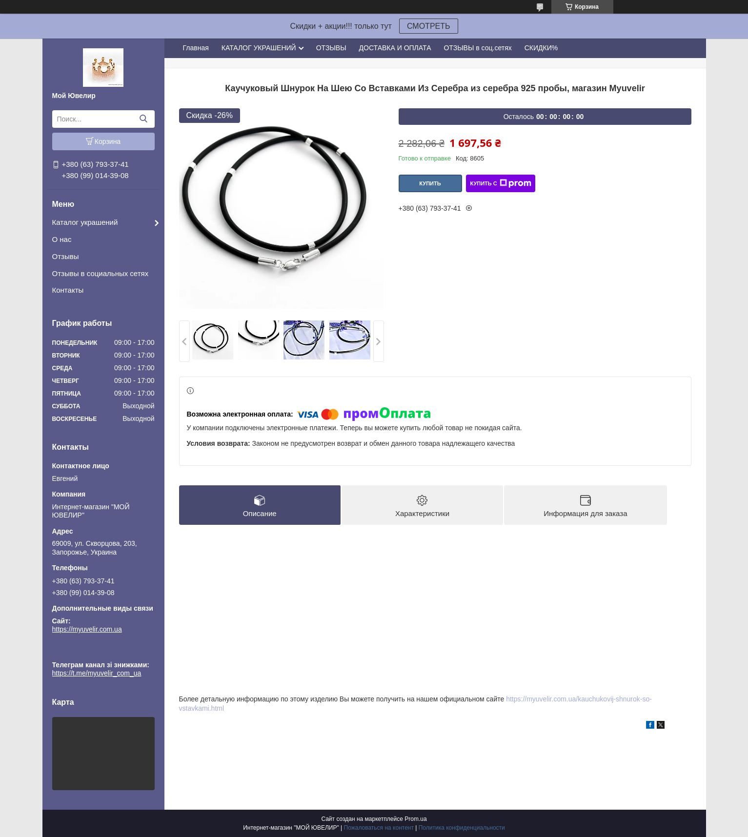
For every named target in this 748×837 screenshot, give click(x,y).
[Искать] (144, 119)
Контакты (68, 290)
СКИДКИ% (541, 48)
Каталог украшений (85, 222)
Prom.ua (415, 819)
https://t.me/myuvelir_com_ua (97, 651)
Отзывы (65, 256)
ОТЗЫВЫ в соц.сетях (477, 48)
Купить (430, 183)
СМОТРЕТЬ (428, 26)
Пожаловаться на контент (379, 827)
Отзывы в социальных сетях (100, 273)
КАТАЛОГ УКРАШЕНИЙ (259, 48)
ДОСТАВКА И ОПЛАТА (395, 48)
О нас (62, 239)
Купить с (500, 183)
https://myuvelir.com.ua (87, 629)
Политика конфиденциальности (462, 827)
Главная (196, 48)
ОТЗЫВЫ (331, 48)
